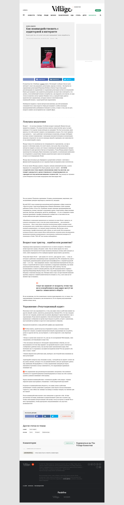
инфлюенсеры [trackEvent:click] (46, 432)
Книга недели (31, 26)
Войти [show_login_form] (98, 10)
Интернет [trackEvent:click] (37, 432)
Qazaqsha (92, 15)
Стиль (78, 15)
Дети (84, 15)
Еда (72, 15)
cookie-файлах (66, 479)
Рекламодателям (39, 485)
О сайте (25, 485)
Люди (46, 15)
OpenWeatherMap (60, 470)
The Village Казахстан (33, 38)
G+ (95, 464)
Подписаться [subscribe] (69, 443)
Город (39, 15)
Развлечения (64, 15)
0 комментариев (66, 416)
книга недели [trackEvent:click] (33, 429)
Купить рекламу (88, 61)
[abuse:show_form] (71, 413)
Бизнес (53, 15)
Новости (31, 15)
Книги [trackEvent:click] (31, 432)
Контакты (30, 485)
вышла (42, 84)
